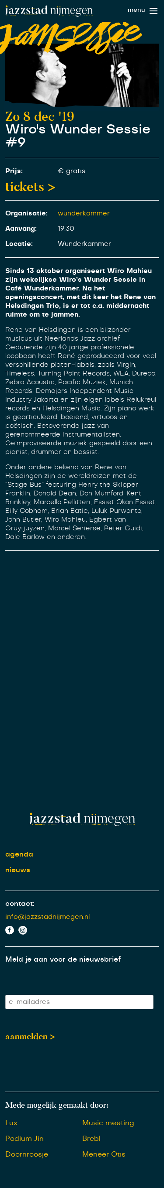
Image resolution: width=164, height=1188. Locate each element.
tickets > (30, 186)
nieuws (17, 870)
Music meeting (108, 1123)
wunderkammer (84, 213)
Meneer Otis (104, 1154)
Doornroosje (26, 1154)
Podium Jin (24, 1138)
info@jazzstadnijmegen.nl (47, 917)
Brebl (91, 1138)
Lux (11, 1123)
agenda (19, 854)
